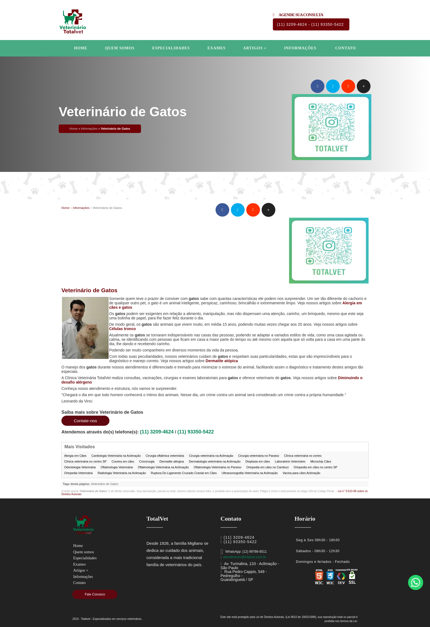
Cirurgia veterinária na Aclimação (211, 455)
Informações (300, 48)
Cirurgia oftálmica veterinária (165, 455)
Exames (216, 48)
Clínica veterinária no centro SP (85, 461)
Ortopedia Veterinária (78, 473)
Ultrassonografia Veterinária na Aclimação (250, 473)
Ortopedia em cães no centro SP (316, 467)
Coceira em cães (123, 461)
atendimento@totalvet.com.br (244, 557)
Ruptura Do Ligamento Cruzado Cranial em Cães (184, 473)
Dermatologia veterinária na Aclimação (215, 461)
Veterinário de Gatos (89, 290)
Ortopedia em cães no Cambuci (267, 467)
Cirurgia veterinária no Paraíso (258, 455)
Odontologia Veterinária (80, 467)
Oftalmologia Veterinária (117, 467)
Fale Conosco (95, 594)
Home (80, 48)
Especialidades (171, 48)
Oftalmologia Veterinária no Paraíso (217, 467)
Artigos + (255, 48)
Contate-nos (86, 420)
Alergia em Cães (75, 455)
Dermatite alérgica (171, 461)
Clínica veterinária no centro (303, 455)
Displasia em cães (257, 461)
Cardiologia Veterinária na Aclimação (116, 455)
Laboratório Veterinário (290, 461)
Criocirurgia (146, 461)
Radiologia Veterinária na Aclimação (122, 473)
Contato (345, 48)
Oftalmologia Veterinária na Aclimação (163, 467)
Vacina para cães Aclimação (301, 473)
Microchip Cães (320, 461)
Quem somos (120, 48)
